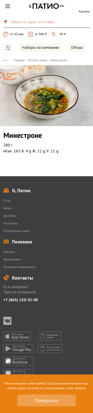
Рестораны (10, 223)
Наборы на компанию (40, 47)
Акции (7, 208)
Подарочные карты (16, 231)
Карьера (9, 252)
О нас (7, 200)
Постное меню (37, 60)
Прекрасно (47, 400)
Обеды (77, 47)
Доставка (9, 216)
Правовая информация (19, 267)
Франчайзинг (12, 259)
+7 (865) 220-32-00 (20, 299)
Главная (19, 60)
